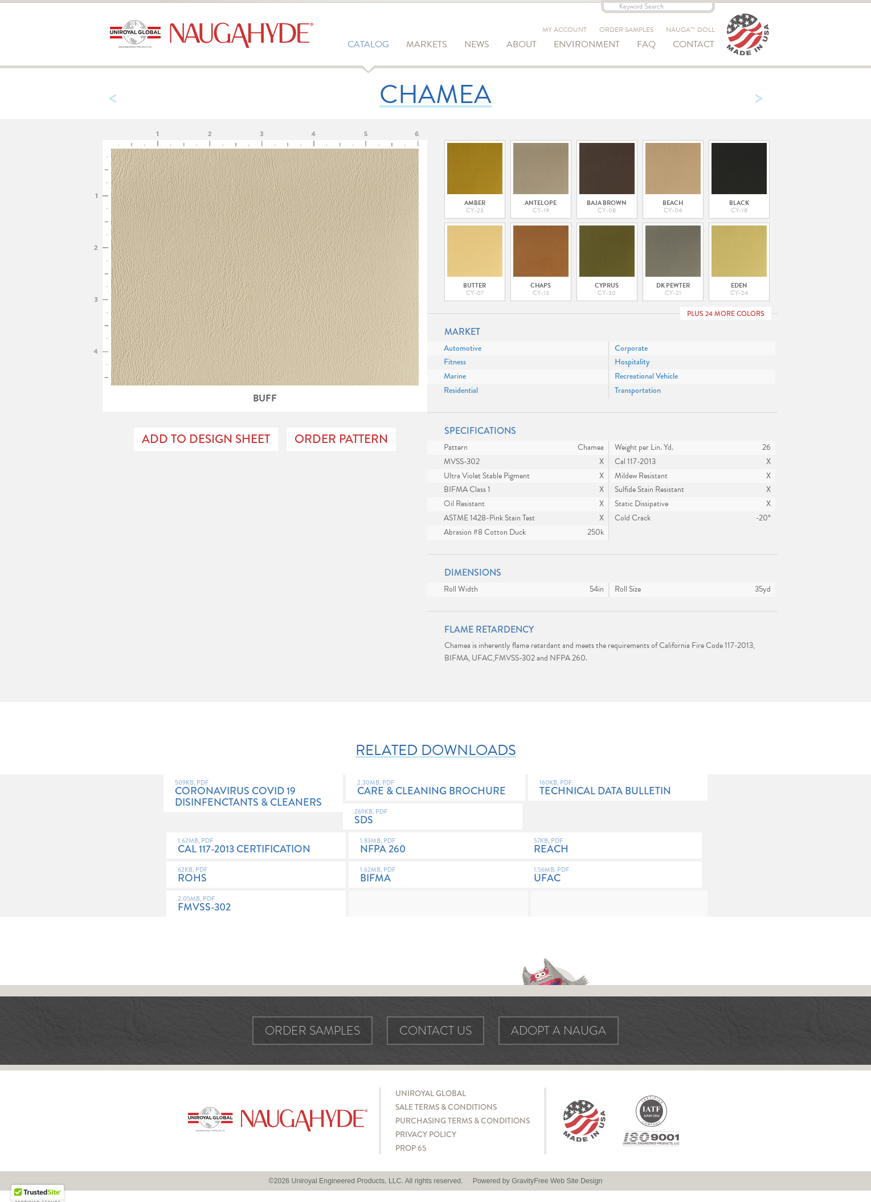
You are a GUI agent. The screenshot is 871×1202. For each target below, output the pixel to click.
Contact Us (435, 1030)
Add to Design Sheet (206, 439)
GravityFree (530, 1181)
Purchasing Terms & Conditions (462, 1120)
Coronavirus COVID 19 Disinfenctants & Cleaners (253, 794)
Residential (461, 390)
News (476, 44)
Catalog (368, 44)
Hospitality (632, 362)
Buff (265, 277)
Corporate (631, 348)
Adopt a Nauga (558, 1030)
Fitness (455, 362)
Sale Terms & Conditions (446, 1107)
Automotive (462, 348)
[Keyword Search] (658, 6)
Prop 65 (410, 1148)
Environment (587, 44)
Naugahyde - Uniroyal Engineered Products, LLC (211, 33)
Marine (455, 376)
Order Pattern (341, 439)
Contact (693, 44)
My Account (564, 29)
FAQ (646, 44)
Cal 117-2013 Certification (256, 846)
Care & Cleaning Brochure (435, 788)
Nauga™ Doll (690, 29)
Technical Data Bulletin (617, 788)
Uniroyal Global (430, 1093)
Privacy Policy (425, 1134)
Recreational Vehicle (646, 376)
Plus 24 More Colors (725, 314)
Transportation (638, 390)
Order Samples (626, 29)
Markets (426, 44)
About (521, 44)
